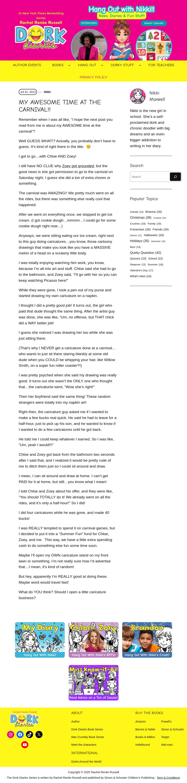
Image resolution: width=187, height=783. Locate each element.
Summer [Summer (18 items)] (155, 265)
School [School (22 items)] (155, 258)
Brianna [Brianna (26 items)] (153, 211)
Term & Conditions (168, 777)
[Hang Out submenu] (102, 65)
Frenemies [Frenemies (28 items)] (140, 229)
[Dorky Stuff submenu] (140, 65)
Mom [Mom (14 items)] (135, 247)
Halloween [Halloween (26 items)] (154, 235)
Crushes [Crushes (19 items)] (138, 224)
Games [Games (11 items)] (136, 235)
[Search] (175, 176)
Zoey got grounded (78, 166)
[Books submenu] (69, 65)
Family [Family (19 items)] (154, 224)
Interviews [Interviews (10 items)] (158, 241)
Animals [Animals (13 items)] (136, 212)
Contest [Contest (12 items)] (160, 218)
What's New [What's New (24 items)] (140, 276)
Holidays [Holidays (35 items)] (139, 240)
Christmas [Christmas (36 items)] (140, 217)
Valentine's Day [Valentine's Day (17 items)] (141, 270)
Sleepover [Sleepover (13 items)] (138, 264)
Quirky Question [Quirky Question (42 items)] (145, 252)
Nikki (47, 92)
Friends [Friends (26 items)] (161, 229)
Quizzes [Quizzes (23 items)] (138, 258)
